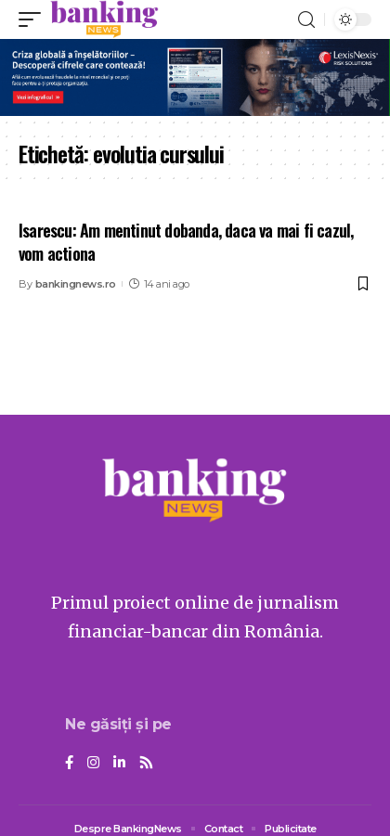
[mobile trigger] (34, 19)
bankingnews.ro (75, 283)
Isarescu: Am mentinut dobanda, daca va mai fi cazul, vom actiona (186, 241)
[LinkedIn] (119, 764)
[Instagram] (93, 764)
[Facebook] (69, 764)
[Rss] (146, 764)
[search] (306, 20)
